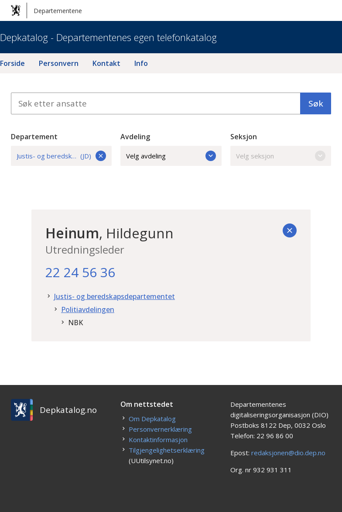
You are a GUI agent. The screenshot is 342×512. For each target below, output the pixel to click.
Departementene (46, 10)
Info (141, 63)
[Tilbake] (290, 230)
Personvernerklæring (160, 429)
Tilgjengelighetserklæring (167, 450)
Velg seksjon (281, 156)
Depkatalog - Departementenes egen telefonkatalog (108, 37)
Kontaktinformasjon (158, 439)
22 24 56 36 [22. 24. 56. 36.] (80, 272)
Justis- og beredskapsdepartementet (114, 296)
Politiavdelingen (87, 309)
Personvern (59, 63)
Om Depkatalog (152, 418)
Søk (315, 103)
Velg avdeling (171, 156)
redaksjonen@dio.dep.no (288, 452)
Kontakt (106, 63)
